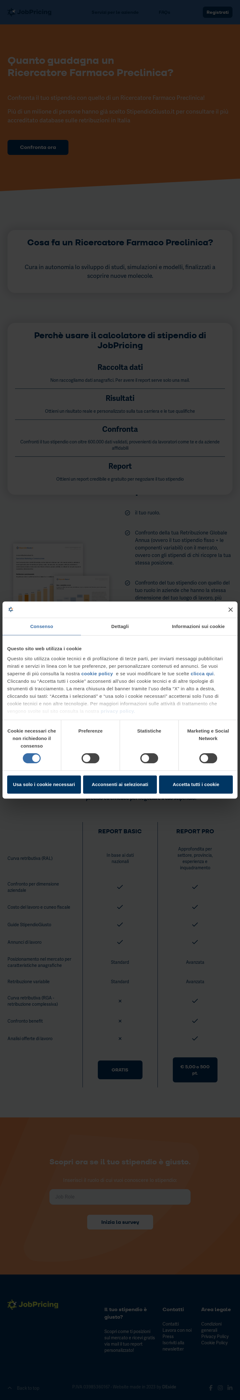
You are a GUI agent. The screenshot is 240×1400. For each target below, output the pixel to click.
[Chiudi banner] (230, 609)
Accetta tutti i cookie (196, 784)
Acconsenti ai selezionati (120, 784)
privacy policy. (117, 711)
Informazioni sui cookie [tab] (198, 626)
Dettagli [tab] (120, 626)
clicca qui (202, 673)
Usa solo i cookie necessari (44, 784)
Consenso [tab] (41, 626)
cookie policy (97, 673)
